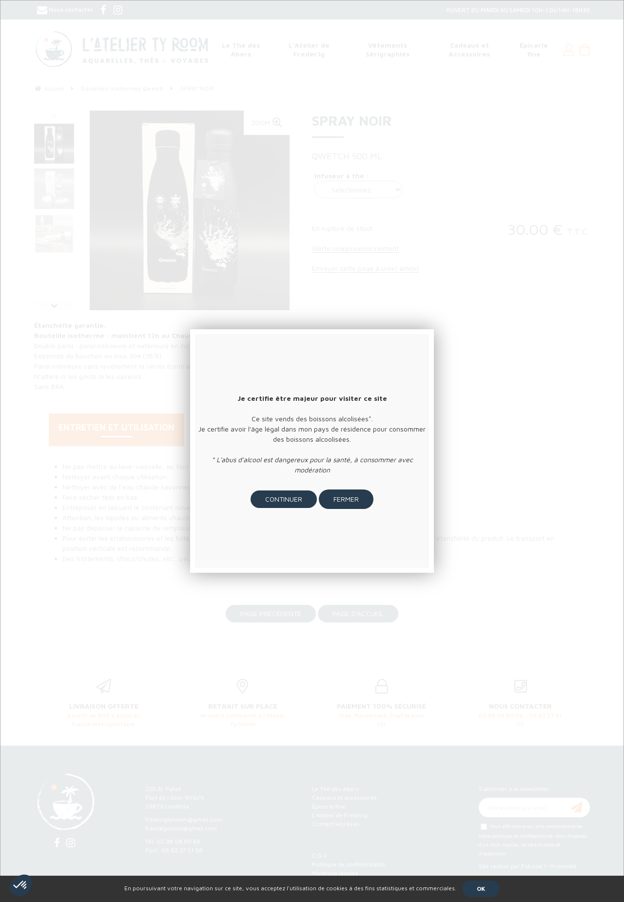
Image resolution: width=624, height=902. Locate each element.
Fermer (346, 499)
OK (481, 888)
